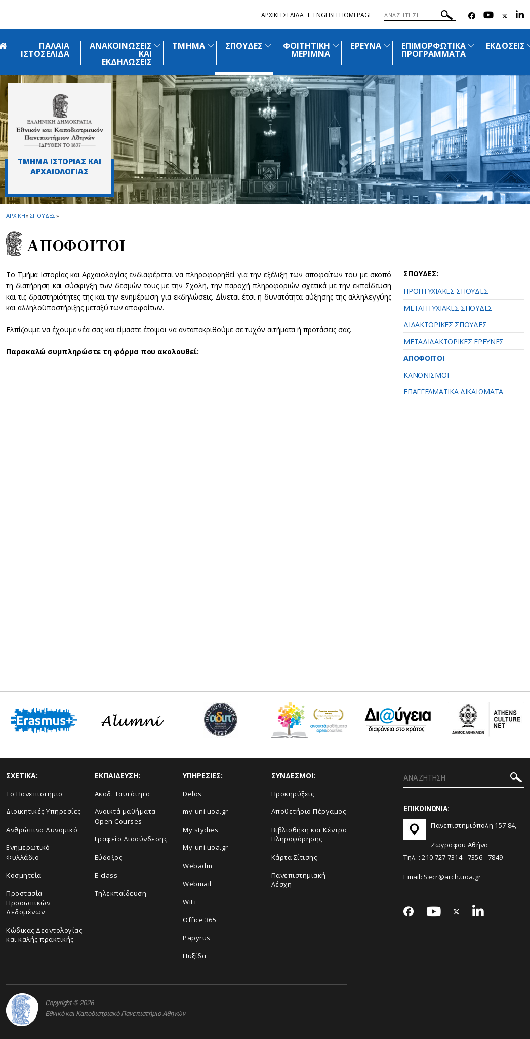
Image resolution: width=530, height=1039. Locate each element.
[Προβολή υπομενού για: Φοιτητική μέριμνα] (335, 45)
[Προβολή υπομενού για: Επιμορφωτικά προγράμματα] (471, 45)
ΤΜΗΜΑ (188, 45)
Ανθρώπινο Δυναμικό (41, 829)
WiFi (189, 901)
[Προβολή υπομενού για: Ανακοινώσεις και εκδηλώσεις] (157, 45)
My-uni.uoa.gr (205, 847)
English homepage (342, 15)
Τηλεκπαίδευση (121, 893)
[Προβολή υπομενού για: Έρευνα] (386, 45)
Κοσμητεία (24, 875)
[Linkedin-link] (520, 16)
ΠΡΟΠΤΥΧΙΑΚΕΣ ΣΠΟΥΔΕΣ (445, 291)
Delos (192, 793)
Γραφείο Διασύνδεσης (131, 838)
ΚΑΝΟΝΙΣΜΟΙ (426, 375)
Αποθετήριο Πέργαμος (308, 811)
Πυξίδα (194, 955)
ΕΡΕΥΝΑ (365, 45)
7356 (475, 857)
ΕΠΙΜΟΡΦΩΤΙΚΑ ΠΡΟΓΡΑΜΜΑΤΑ (433, 49)
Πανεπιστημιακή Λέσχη (298, 880)
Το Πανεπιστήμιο (34, 793)
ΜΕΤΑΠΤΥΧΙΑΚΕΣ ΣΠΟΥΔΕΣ (448, 308)
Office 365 (199, 919)
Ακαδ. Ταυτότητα (122, 793)
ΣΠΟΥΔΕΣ (244, 45)
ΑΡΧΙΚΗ (15, 215)
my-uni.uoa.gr (205, 811)
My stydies (200, 829)
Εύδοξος (109, 857)
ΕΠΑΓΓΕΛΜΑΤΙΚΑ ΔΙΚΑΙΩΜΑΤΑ (453, 391)
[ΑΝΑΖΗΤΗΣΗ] (420, 15)
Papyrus (197, 937)
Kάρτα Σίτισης (294, 857)
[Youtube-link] (488, 16)
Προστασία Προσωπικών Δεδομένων (28, 902)
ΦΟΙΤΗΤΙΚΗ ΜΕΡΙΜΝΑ (306, 49)
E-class (106, 875)
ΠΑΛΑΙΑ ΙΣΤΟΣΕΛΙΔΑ (45, 49)
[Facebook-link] (471, 16)
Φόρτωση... (208, 519)
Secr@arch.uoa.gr (452, 876)
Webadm (197, 865)
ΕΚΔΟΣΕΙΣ (505, 45)
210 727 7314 (442, 857)
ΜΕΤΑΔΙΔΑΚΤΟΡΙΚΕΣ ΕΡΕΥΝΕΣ (453, 341)
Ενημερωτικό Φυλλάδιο (28, 852)
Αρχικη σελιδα (282, 15)
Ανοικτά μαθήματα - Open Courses (127, 816)
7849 (495, 857)
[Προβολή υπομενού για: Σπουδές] (268, 45)
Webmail (197, 883)
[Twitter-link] (505, 16)
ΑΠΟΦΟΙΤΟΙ (423, 358)
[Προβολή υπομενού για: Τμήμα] (210, 45)
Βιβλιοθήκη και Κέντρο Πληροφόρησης (309, 834)
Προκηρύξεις (292, 793)
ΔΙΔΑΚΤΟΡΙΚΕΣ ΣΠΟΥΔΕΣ (444, 324)
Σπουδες (42, 215)
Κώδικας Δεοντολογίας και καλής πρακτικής (44, 934)
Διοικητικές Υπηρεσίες (43, 811)
